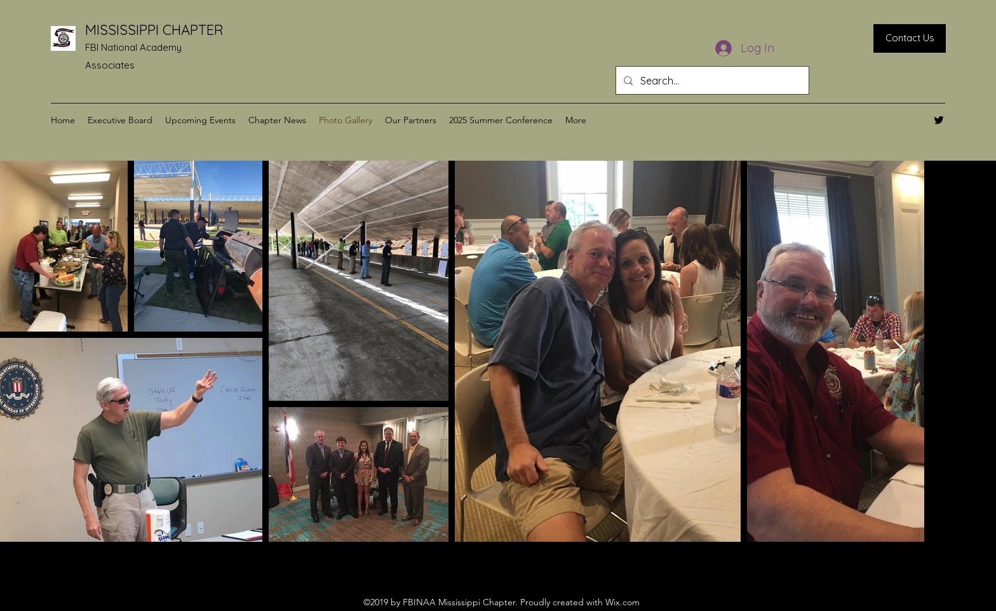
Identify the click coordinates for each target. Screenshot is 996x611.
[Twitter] (938, 120)
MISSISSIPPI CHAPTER (154, 30)
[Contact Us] (909, 38)
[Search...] (711, 81)
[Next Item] (899, 351)
